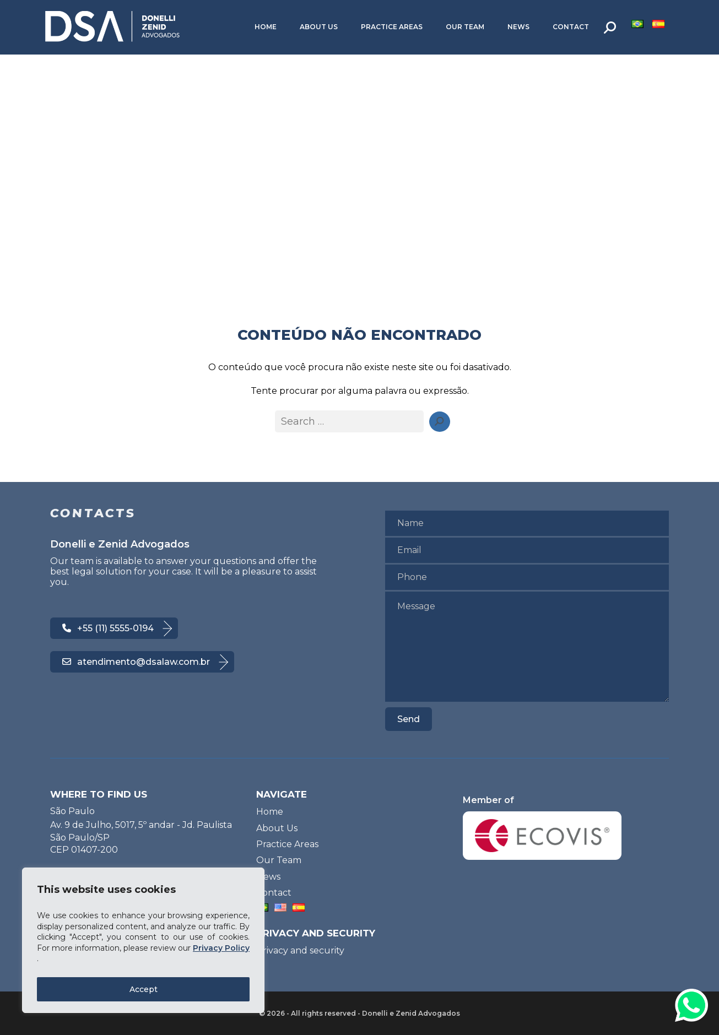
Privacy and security (300, 950)
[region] (143, 940)
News (518, 27)
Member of (542, 827)
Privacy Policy (221, 948)
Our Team (465, 27)
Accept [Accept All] (143, 989)
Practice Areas (392, 27)
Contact (571, 27)
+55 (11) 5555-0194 (108, 628)
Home (266, 27)
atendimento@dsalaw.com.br (136, 662)
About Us (319, 27)
